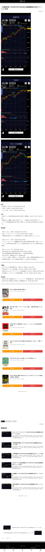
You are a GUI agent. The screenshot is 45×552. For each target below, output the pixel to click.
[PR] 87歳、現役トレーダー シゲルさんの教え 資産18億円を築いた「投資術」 (26, 307)
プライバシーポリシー (11, 548)
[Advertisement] (22, 405)
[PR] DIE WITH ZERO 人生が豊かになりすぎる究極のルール (23, 358)
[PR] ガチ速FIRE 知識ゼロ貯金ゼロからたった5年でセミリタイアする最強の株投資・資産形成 (26, 376)
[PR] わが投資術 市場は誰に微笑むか (18, 289)
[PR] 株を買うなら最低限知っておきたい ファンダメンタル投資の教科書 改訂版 (26, 325)
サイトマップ (37, 546)
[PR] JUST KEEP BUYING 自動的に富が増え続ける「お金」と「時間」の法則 (26, 342)
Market (2, 421)
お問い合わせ (33, 548)
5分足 (7, 421)
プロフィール (22, 546)
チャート (11, 421)
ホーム (8, 546)
